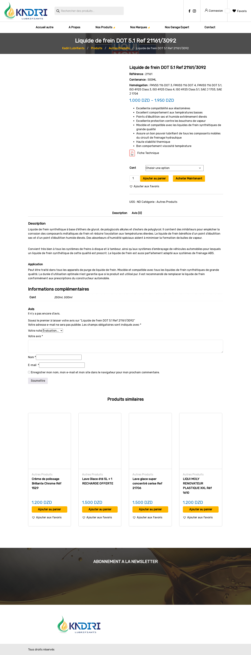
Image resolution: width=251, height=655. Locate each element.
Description (119, 213)
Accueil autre (44, 27)
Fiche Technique (148, 153)
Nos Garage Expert (177, 27)
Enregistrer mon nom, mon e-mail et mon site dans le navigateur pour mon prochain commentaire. (95, 372)
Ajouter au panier (154, 178)
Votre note (35, 330)
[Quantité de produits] (134, 178)
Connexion (214, 10)
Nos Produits (104, 27)
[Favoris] (239, 11)
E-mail (33, 365)
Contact (209, 27)
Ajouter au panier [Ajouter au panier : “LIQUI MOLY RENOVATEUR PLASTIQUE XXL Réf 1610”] (200, 509)
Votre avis (35, 336)
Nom (32, 357)
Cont (133, 167)
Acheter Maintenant (189, 178)
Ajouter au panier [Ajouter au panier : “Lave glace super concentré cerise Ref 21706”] (150, 509)
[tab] (119, 213)
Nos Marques (138, 27)
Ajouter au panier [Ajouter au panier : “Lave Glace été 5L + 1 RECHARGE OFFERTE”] (100, 509)
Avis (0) (137, 213)
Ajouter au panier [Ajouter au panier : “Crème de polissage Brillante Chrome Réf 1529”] (49, 509)
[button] (144, 186)
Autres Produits (167, 201)
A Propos (74, 27)
